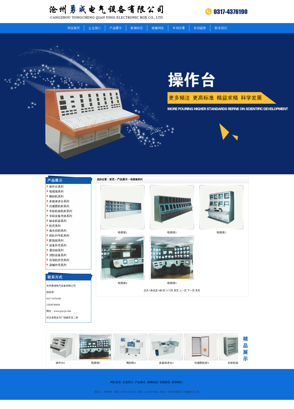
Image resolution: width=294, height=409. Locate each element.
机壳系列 (55, 225)
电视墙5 (172, 283)
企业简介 (128, 382)
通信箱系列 (56, 250)
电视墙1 (122, 232)
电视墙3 (221, 232)
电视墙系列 (56, 191)
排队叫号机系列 (59, 235)
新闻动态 (152, 382)
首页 (112, 179)
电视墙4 (122, 283)
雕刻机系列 (56, 196)
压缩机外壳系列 (59, 260)
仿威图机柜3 (202, 362)
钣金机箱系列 (57, 220)
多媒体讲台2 (167, 362)
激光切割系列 (57, 230)
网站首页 (115, 382)
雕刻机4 (132, 362)
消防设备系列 (57, 255)
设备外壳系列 (57, 245)
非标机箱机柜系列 (60, 211)
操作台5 (61, 362)
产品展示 (122, 179)
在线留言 (165, 382)
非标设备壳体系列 (60, 216)
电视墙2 (172, 232)
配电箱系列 (56, 240)
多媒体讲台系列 (59, 201)
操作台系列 (56, 186)
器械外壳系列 (57, 265)
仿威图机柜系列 (59, 206)
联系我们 (177, 382)
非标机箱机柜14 (237, 362)
